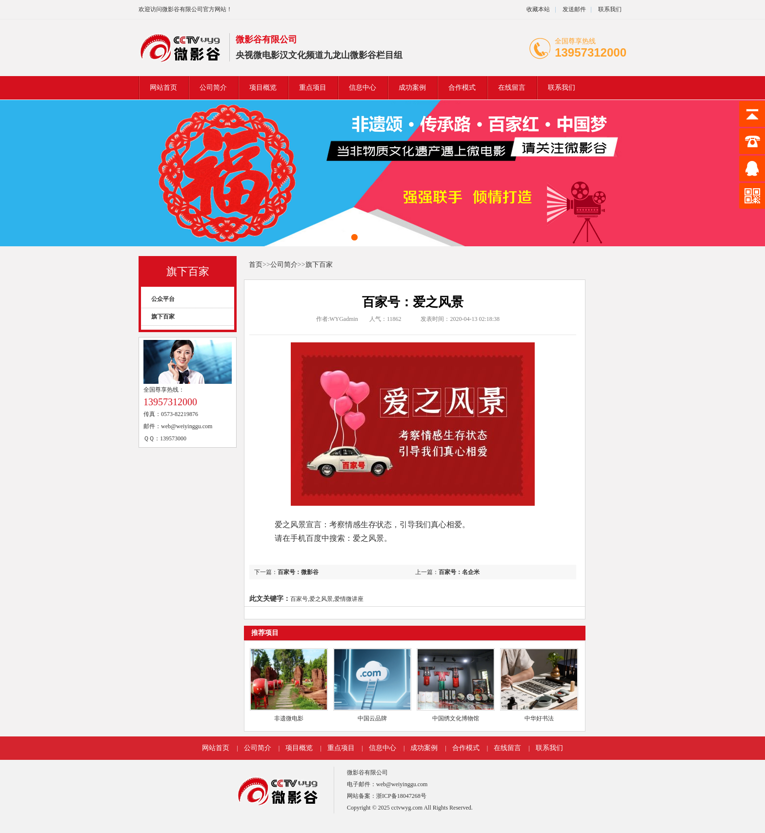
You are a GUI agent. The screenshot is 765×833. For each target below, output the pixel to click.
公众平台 (163, 299)
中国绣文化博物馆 (455, 718)
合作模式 (462, 87)
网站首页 (163, 87)
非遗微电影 (288, 718)
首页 (255, 264)
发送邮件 (574, 9)
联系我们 (610, 9)
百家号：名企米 (459, 572)
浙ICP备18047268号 (401, 796)
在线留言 (511, 87)
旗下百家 (187, 271)
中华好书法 (539, 718)
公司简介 (213, 87)
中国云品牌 (372, 718)
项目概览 (263, 87)
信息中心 (362, 87)
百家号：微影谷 (298, 572)
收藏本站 (538, 9)
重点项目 (312, 87)
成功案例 (412, 87)
